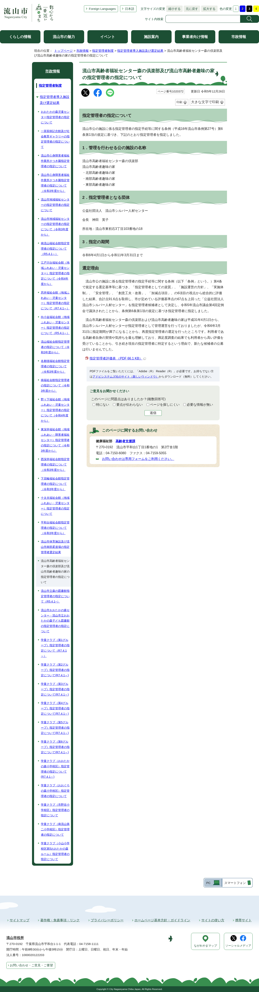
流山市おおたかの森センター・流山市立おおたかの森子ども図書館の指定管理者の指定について (55, 620)
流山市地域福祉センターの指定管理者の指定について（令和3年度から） (55, 226)
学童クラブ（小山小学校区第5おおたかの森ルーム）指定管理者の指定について (55, 851)
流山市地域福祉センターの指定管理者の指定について (55, 205)
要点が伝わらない (129, 404)
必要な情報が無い (200, 404)
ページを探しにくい (165, 404)
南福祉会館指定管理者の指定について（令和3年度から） (55, 385)
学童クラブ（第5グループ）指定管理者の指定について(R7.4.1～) (55, 728)
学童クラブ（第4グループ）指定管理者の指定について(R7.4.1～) (55, 708)
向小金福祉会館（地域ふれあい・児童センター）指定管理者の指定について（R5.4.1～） (55, 325)
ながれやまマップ (205, 945)
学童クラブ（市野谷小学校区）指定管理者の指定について (55, 810)
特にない (102, 404)
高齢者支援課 (125, 441)
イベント (107, 37)
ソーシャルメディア (238, 945)
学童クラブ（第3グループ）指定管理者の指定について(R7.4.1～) (55, 689)
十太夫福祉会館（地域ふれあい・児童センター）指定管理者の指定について (55, 505)
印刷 (179, 102)
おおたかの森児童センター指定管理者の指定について (55, 117)
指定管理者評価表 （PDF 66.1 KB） (117, 358)
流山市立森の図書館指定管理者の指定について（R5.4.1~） (55, 596)
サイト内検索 (154, 19)
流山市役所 (15, 938)
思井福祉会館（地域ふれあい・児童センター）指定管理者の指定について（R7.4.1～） (55, 300)
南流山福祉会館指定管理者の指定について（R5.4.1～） (55, 249)
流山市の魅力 (64, 37)
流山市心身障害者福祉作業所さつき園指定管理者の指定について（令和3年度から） (55, 182)
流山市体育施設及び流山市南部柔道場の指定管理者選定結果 (55, 547)
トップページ (63, 50)
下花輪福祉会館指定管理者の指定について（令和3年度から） (55, 484)
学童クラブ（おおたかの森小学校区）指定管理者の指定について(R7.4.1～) (55, 769)
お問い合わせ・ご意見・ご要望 (31, 965)
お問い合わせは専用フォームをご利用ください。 (138, 459)
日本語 (129, 8)
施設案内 (151, 37)
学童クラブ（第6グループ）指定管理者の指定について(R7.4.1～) (55, 747)
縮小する (173, 8)
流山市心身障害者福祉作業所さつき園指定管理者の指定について (55, 161)
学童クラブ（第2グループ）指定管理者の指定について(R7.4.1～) (55, 670)
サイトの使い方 (212, 920)
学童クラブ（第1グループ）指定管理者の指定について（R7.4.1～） (55, 648)
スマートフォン (235, 883)
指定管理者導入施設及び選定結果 (140, 50)
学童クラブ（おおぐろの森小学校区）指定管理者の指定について (55, 791)
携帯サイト (243, 920)
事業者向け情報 (195, 37)
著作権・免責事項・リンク (60, 920)
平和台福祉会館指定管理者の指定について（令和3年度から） (55, 528)
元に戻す (191, 8)
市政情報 (238, 37)
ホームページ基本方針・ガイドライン (162, 920)
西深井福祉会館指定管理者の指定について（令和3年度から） (55, 464)
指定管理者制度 (103, 50)
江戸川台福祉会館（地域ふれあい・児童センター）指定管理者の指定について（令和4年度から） (55, 273)
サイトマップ (19, 920)
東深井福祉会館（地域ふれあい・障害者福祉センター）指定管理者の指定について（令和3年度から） (55, 440)
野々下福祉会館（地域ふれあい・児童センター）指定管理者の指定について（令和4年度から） (55, 410)
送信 (153, 413)
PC (208, 883)
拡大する (208, 8)
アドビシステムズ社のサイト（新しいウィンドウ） (126, 376)
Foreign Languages (102, 8)
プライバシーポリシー (107, 920)
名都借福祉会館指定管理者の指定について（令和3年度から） (55, 366)
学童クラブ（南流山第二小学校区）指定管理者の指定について (55, 829)
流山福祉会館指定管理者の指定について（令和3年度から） (55, 347)
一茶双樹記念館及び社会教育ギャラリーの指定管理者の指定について (55, 139)
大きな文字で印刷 (205, 102)
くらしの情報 (20, 37)
